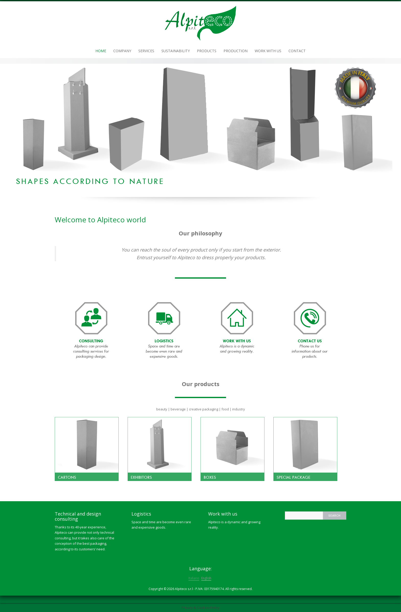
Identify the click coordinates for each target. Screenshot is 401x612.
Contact (297, 50)
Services (146, 50)
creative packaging (203, 409)
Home (100, 50)
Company (122, 50)
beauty (161, 409)
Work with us (268, 50)
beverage (178, 409)
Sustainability (175, 50)
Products (206, 50)
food (225, 409)
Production (236, 50)
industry (238, 409)
